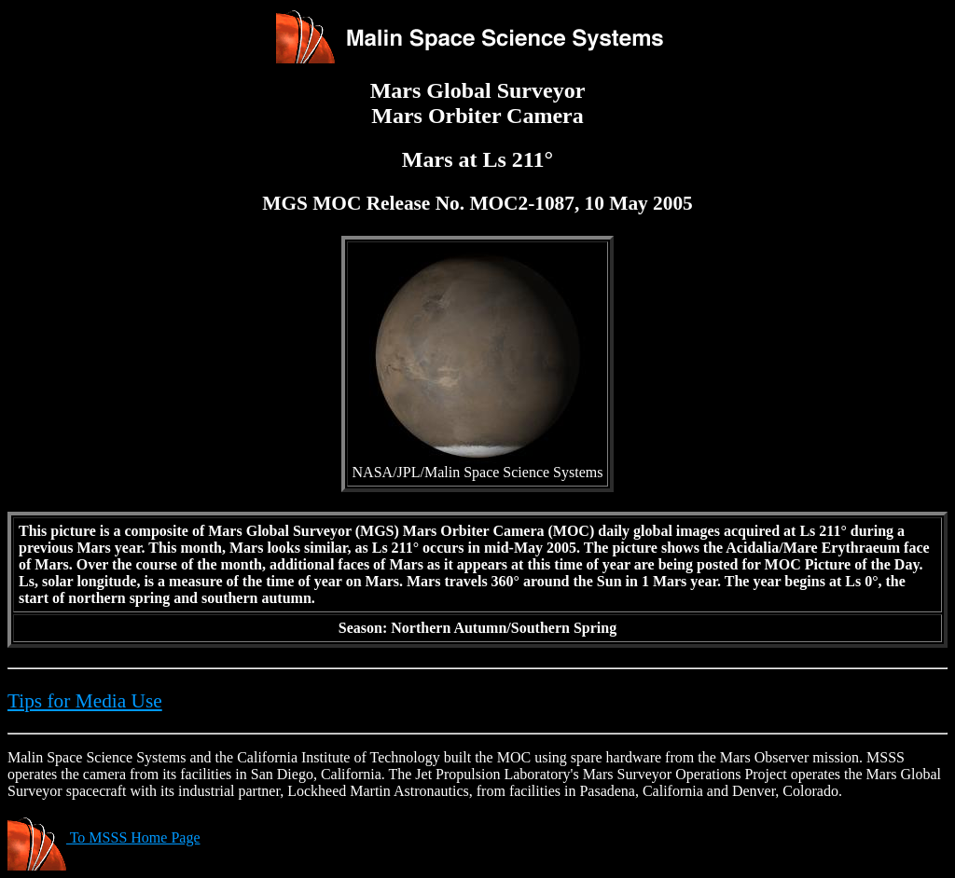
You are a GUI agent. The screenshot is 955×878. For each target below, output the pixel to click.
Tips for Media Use (84, 701)
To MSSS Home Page (104, 837)
